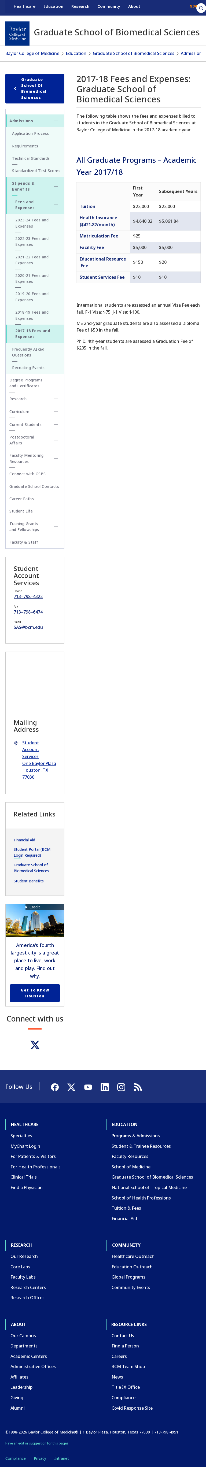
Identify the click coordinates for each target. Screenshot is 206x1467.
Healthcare (24, 7)
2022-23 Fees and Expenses (32, 241)
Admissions (192, 53)
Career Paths (21, 498)
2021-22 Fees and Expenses (32, 259)
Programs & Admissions (136, 1136)
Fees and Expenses (25, 204)
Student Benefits (29, 880)
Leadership (21, 1387)
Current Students (25, 424)
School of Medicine (131, 1167)
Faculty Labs (23, 1277)
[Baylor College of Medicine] (17, 33)
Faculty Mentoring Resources (26, 458)
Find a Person (125, 1346)
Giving (16, 1398)
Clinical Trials (23, 1177)
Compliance (123, 1398)
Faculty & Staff (23, 542)
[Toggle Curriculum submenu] (56, 411)
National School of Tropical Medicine (149, 1187)
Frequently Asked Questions (28, 352)
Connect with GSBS (27, 473)
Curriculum (19, 411)
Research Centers (28, 1287)
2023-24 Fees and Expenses (32, 222)
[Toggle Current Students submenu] (56, 424)
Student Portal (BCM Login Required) (32, 852)
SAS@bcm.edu (28, 627)
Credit (35, 906)
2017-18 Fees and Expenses (32, 333)
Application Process (30, 133)
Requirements (25, 145)
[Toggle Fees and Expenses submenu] (56, 204)
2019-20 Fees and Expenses (32, 296)
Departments (24, 1346)
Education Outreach (132, 1267)
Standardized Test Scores (36, 170)
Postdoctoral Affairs (21, 439)
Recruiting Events (28, 367)
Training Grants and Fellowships (24, 526)
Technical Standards (31, 158)
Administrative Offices (33, 1366)
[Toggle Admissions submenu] (56, 120)
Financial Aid (24, 839)
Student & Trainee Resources (141, 1146)
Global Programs (128, 1277)
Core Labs (20, 1267)
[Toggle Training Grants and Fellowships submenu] (56, 526)
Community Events (131, 1287)
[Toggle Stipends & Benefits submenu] (56, 186)
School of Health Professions (141, 1198)
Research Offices (27, 1298)
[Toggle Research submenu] (56, 398)
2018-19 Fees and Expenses (32, 315)
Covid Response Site (132, 1408)
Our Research (24, 1256)
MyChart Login (25, 1146)
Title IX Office (126, 1387)
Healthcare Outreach (133, 1256)
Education (53, 7)
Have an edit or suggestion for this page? (36, 1443)
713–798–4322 (28, 596)
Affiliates (19, 1377)
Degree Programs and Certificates (26, 382)
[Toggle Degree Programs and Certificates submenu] (56, 383)
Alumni (17, 1408)
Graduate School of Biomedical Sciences (133, 53)
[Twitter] (35, 1045)
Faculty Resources (130, 1156)
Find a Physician (26, 1187)
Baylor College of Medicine (32, 53)
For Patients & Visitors (33, 1156)
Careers (119, 1356)
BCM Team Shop (128, 1366)
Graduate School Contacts (34, 486)
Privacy (40, 1458)
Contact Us (123, 1336)
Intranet (61, 1458)
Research (80, 7)
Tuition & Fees (126, 1208)
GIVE (194, 7)
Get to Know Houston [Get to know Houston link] (35, 992)
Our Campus (23, 1336)
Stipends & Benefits (23, 186)
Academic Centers (28, 1356)
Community (108, 7)
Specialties (21, 1136)
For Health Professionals (35, 1167)
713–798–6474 (28, 612)
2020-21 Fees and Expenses (32, 278)
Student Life (21, 511)
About (134, 7)
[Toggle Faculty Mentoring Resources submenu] (56, 458)
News (117, 1377)
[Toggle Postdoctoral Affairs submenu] (56, 440)
